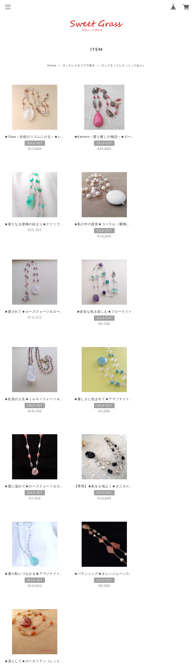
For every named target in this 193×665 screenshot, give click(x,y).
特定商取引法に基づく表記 (96, 627)
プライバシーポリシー (96, 619)
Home (51, 65)
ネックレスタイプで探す (79, 65)
